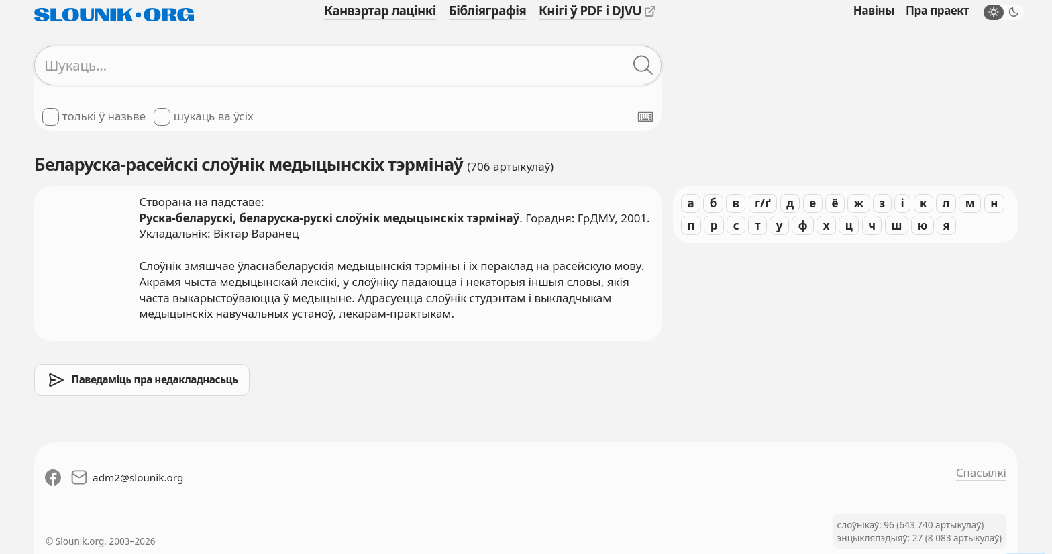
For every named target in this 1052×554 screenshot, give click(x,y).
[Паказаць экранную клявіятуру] (645, 117)
